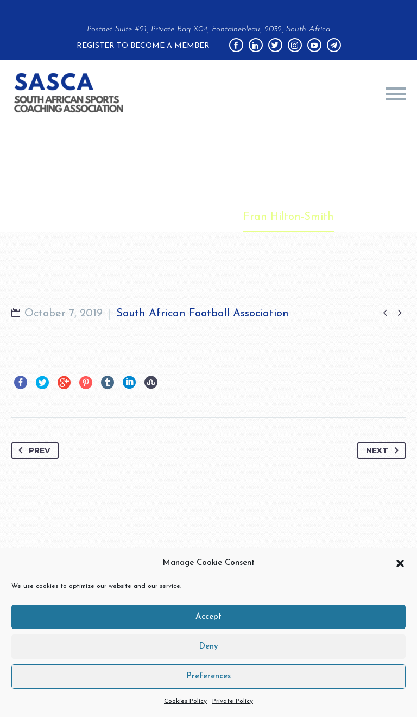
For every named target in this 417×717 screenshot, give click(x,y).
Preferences (208, 676)
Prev (32, 450)
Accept (208, 617)
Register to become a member (143, 46)
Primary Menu (396, 93)
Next (384, 450)
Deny (208, 647)
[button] (400, 563)
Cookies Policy (185, 701)
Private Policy (232, 701)
